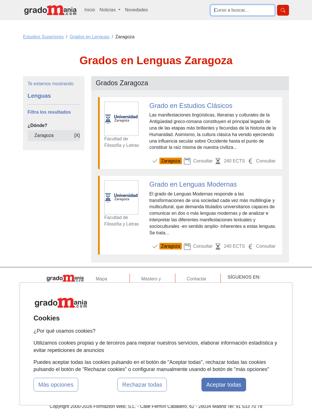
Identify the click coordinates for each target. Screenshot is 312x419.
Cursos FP (152, 296)
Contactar (196, 278)
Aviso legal (198, 301)
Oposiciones (153, 336)
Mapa (101, 278)
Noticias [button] (108, 9)
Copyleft (195, 312)
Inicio (89, 9)
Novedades (136, 9)
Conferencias (154, 307)
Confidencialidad (203, 289)
